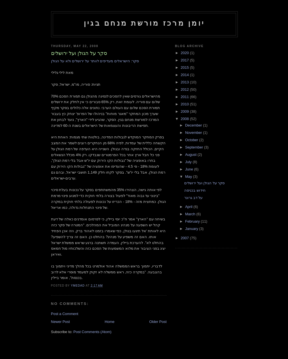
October (192, 140)
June (189, 169)
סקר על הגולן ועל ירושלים (204, 183)
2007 (185, 238)
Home (110, 322)
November (194, 132)
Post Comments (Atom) (92, 332)
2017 (185, 60)
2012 (185, 89)
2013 (185, 82)
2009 (185, 111)
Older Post (157, 322)
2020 (185, 53)
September (194, 147)
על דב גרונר (193, 198)
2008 (185, 119)
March (190, 214)
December (194, 125)
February (193, 221)
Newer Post (60, 322)
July (189, 162)
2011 (185, 97)
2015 (185, 67)
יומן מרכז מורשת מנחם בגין (144, 23)
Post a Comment (64, 314)
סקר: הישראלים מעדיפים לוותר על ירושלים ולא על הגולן (95, 61)
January (192, 229)
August (191, 154)
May (189, 176)
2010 (185, 104)
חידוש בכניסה (195, 190)
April (189, 207)
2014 (185, 75)
